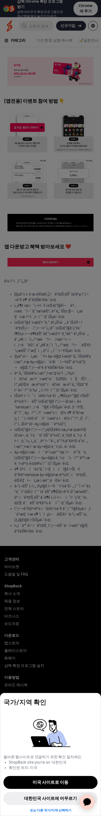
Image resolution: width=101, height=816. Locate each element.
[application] (87, 802)
